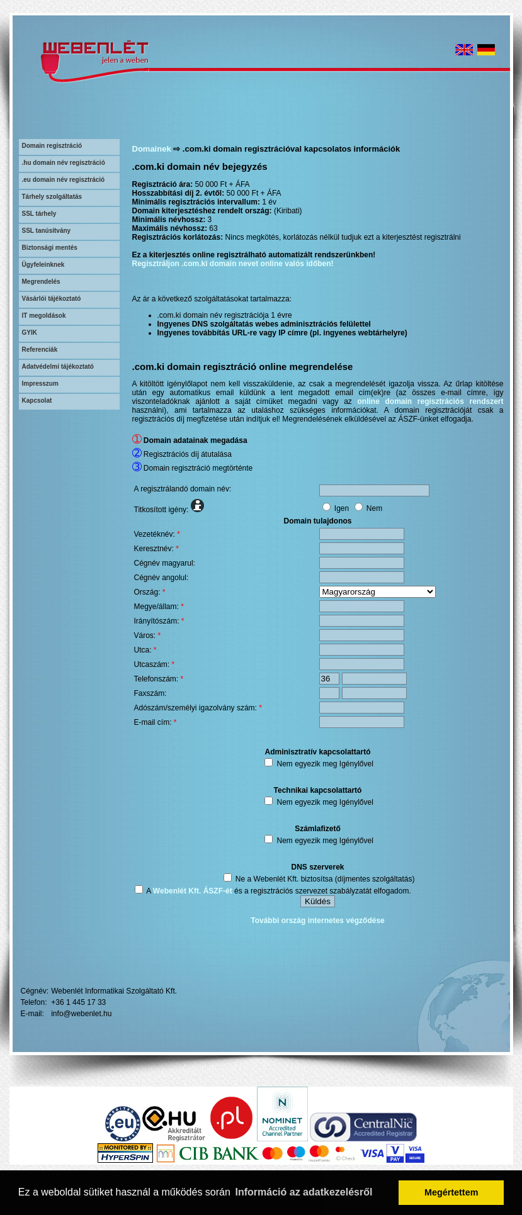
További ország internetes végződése (318, 920)
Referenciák (40, 349)
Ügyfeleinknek (43, 264)
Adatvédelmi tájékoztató (58, 366)
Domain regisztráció (52, 145)
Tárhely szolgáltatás (52, 196)
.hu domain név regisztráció (63, 162)
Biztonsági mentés (49, 247)
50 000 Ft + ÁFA (222, 184)
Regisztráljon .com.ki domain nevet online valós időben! (233, 263)
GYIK (29, 332)
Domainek (151, 149)
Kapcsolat (37, 400)
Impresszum (40, 383)
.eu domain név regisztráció (63, 179)
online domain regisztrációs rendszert (431, 401)
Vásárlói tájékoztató (51, 298)
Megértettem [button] (451, 1192)
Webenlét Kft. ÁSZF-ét (192, 891)
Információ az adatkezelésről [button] (304, 1192)
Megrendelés (41, 281)
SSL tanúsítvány (46, 230)
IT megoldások (44, 315)
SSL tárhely (39, 213)
